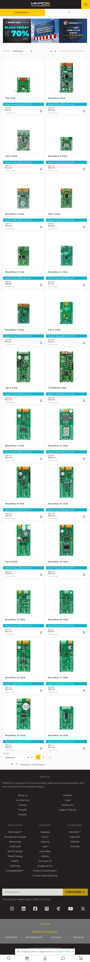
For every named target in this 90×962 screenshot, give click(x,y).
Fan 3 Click (54, 214)
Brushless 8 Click (14, 503)
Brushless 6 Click (14, 272)
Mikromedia (15, 841)
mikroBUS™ (75, 832)
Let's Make (45, 851)
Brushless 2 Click (57, 156)
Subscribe (75, 892)
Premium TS (45, 861)
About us (22, 795)
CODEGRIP (15, 846)
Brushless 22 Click (58, 619)
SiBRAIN (74, 841)
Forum (44, 837)
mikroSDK (75, 837)
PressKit (22, 810)
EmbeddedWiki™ (15, 870)
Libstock (45, 841)
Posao (56, 937)
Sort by (6, 51)
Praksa (78, 937)
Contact (22, 805)
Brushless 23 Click (15, 677)
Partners (67, 795)
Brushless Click (56, 98)
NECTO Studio (15, 851)
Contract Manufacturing (45, 875)
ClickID (15, 861)
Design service (44, 866)
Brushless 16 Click (58, 735)
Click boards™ (15, 832)
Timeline (22, 814)
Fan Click (10, 98)
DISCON (75, 846)
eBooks (45, 856)
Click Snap (15, 866)
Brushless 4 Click (57, 272)
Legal (67, 800)
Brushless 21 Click (15, 619)
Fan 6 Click (11, 388)
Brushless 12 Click (58, 445)
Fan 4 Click (54, 330)
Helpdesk (45, 832)
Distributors (67, 805)
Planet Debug (15, 856)
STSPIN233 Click (57, 388)
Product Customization (45, 870)
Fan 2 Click (11, 156)
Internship (33, 937)
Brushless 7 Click (14, 445)
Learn (45, 846)
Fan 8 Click (11, 561)
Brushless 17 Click (58, 677)
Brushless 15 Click (58, 561)
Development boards (15, 837)
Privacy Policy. (63, 951)
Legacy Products (67, 810)
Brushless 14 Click (58, 503)
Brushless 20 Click (15, 735)
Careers (11, 937)
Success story (22, 800)
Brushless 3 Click (14, 214)
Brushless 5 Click (14, 330)
